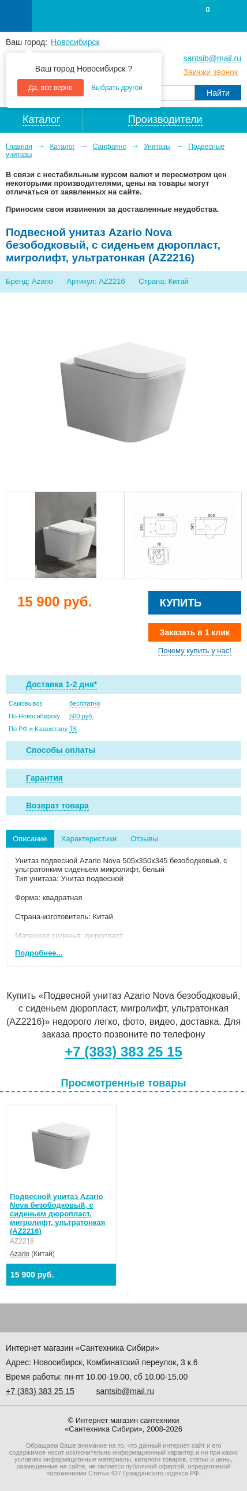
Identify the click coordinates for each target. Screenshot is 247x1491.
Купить (180, 603)
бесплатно (84, 703)
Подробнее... (38, 953)
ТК (73, 728)
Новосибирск (75, 42)
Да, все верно (50, 88)
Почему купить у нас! (194, 650)
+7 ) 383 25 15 (40, 1391)
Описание (30, 838)
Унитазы (157, 147)
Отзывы (144, 838)
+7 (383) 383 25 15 (123, 1051)
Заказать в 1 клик (195, 632)
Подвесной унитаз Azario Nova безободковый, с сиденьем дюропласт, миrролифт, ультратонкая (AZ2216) (57, 1213)
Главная (19, 147)
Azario (19, 1254)
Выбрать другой (117, 88)
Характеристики (89, 838)
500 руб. (81, 716)
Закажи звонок (210, 72)
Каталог (62, 147)
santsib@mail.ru (212, 58)
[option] (65, 535)
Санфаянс (109, 147)
